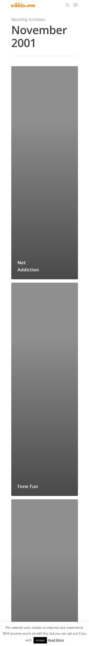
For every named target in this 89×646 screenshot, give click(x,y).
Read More (56, 640)
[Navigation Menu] (75, 5)
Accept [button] (40, 640)
